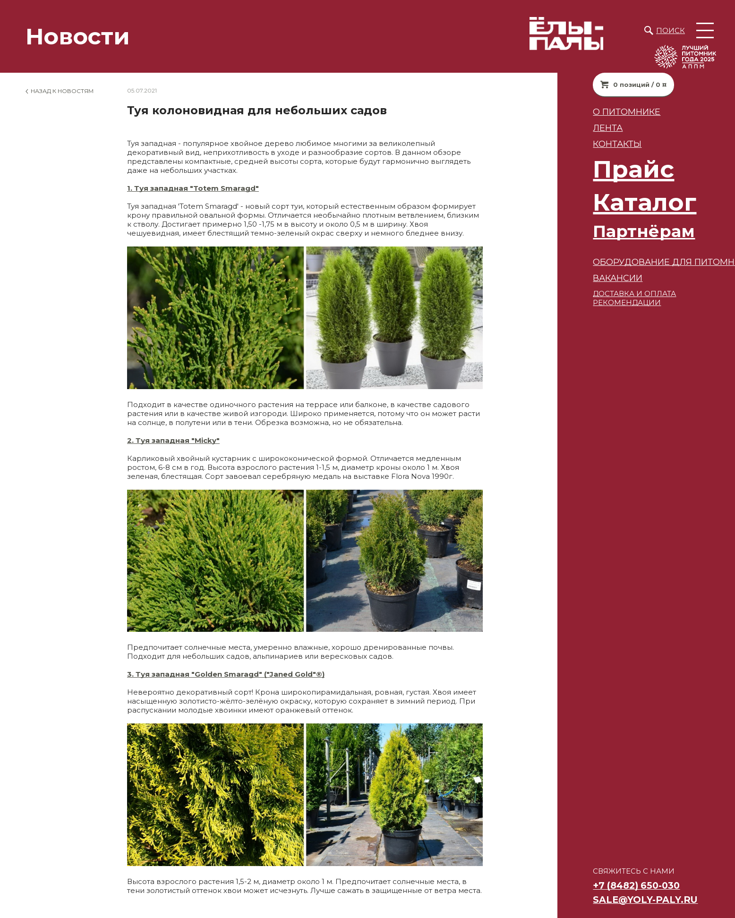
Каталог (595, 202)
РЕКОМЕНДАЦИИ (578, 302)
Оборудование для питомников (627, 262)
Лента (558, 128)
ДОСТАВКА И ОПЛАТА (585, 293)
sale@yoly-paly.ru (596, 899)
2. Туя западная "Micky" (173, 440)
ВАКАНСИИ (568, 278)
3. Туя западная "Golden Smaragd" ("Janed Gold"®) (226, 674)
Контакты (568, 144)
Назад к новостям (62, 90)
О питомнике (577, 112)
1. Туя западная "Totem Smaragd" (193, 188)
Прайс (584, 169)
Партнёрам (595, 231)
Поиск (670, 30)
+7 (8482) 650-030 (587, 885)
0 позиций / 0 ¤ (590, 84)
